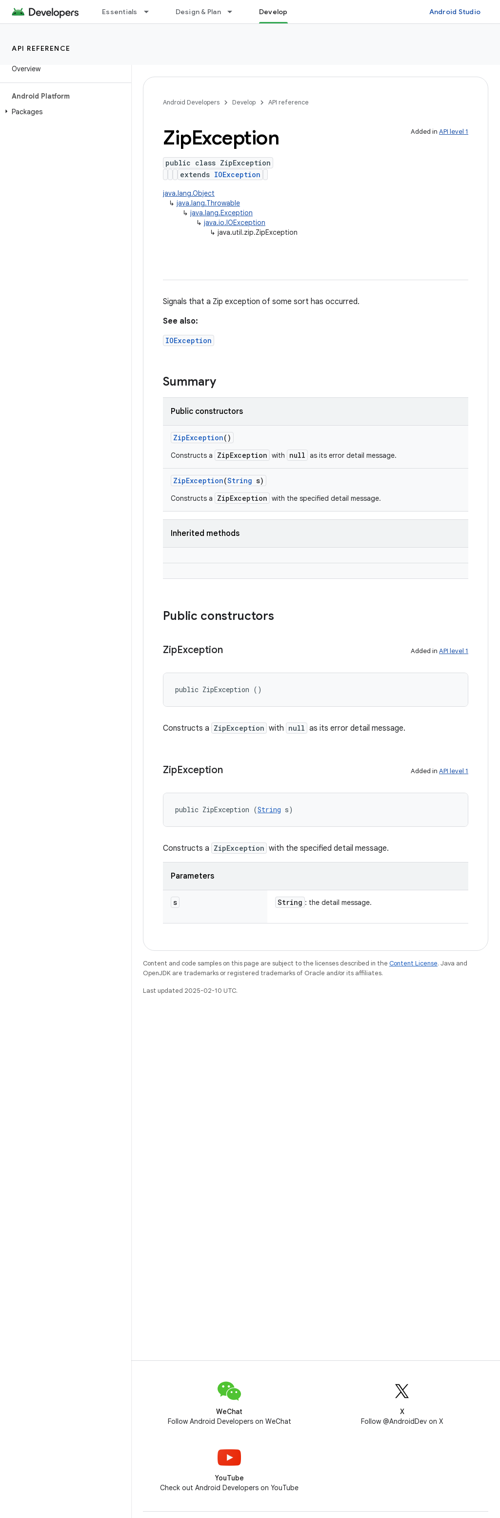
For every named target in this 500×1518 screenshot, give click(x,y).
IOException (237, 174)
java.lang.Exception (221, 212)
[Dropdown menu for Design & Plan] (234, 11)
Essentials (120, 11)
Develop (244, 102)
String (239, 480)
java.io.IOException (234, 222)
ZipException (198, 437)
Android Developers (191, 102)
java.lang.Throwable (208, 203)
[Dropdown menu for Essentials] (151, 11)
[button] (63, 112)
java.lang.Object (189, 193)
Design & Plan (198, 11)
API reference (41, 48)
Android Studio (455, 11)
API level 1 (453, 131)
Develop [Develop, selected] (273, 11)
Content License (413, 963)
